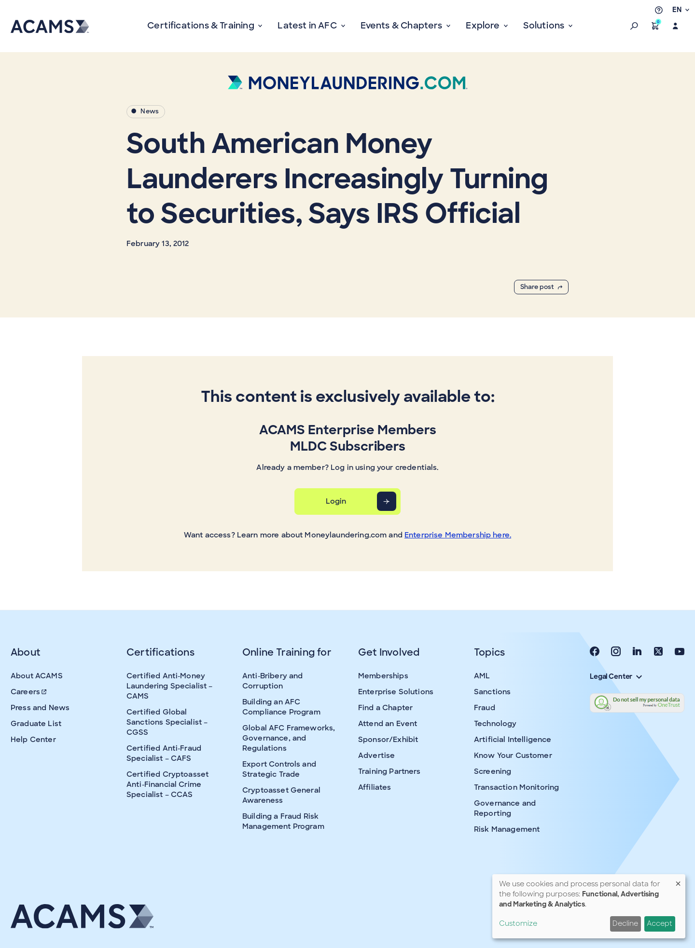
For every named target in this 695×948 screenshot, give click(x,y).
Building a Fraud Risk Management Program (283, 821)
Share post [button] (541, 287)
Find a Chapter (385, 708)
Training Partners (389, 771)
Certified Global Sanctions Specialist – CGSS (167, 722)
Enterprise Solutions (395, 692)
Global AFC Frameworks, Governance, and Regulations (288, 738)
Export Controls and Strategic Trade (279, 769)
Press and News (40, 708)
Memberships (383, 676)
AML (482, 676)
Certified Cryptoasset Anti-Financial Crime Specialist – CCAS (167, 784)
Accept (659, 923)
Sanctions (492, 692)
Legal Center (616, 676)
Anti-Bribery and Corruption (272, 681)
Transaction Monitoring (516, 787)
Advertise (376, 755)
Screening (492, 771)
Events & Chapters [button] (403, 25)
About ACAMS (37, 676)
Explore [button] (483, 25)
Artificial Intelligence (512, 739)
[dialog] (588, 906)
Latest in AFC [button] (308, 25)
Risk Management (507, 829)
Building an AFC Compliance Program (281, 707)
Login (336, 501)
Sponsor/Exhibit (388, 739)
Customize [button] (518, 923)
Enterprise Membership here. (457, 535)
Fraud (484, 708)
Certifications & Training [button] (201, 25)
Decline (625, 923)
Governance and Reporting (505, 808)
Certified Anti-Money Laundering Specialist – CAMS (169, 686)
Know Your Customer (513, 755)
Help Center (33, 739)
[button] (634, 26)
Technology (495, 723)
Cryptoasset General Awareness (281, 795)
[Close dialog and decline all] (678, 880)
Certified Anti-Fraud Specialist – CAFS (163, 753)
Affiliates (374, 787)
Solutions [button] (544, 25)
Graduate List (36, 723)
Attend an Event (387, 723)
